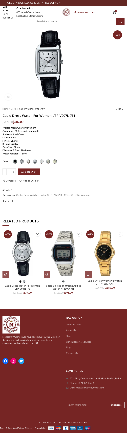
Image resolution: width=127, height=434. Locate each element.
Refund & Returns (26, 429)
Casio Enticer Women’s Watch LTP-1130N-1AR (105, 283)
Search (120, 21)
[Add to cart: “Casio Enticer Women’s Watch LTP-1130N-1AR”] (88, 275)
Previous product (116, 109)
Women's (85, 196)
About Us (71, 331)
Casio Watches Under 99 (32, 109)
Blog (68, 348)
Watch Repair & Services (78, 342)
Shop (68, 336)
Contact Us (72, 353)
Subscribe (116, 405)
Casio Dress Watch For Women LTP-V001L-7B (22, 288)
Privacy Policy (40, 429)
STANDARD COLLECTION (65, 196)
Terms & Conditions (8, 429)
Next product (123, 109)
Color (5, 162)
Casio (13, 109)
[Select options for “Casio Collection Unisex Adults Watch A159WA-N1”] (47, 275)
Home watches (74, 325)
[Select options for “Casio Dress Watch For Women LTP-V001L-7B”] (5, 275)
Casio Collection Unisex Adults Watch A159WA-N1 (63, 288)
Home (5, 109)
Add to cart (29, 172)
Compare (11, 181)
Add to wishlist (31, 181)
